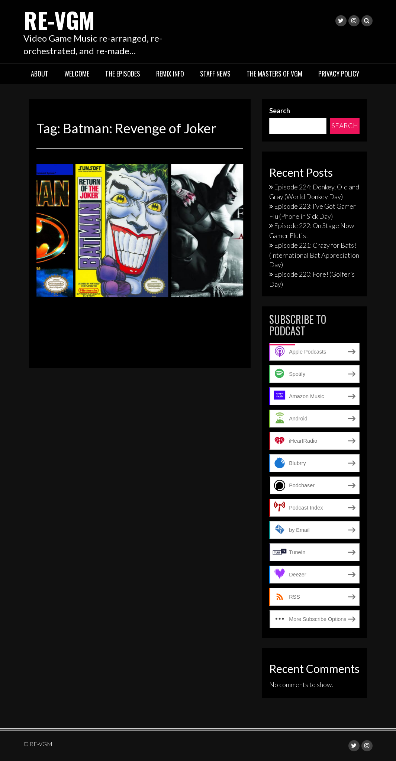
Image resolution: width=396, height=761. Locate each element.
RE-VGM (59, 19)
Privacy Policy (338, 73)
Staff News (215, 73)
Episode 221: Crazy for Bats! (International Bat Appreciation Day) (314, 255)
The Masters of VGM (274, 73)
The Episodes (122, 73)
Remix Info (170, 73)
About (39, 73)
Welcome (76, 73)
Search (279, 111)
